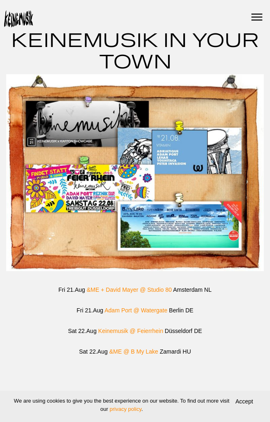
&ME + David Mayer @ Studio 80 (129, 289)
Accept (244, 401)
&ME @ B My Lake (133, 351)
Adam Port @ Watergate (135, 310)
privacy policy (125, 409)
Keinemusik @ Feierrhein (130, 331)
